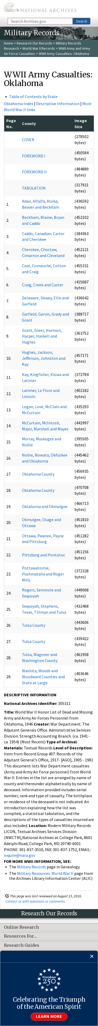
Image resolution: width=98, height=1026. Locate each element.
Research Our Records (34, 43)
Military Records (31, 866)
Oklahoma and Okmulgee (44, 506)
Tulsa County (33, 625)
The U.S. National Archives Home (40, 8)
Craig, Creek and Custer (42, 284)
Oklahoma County (38, 474)
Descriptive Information (57, 103)
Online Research (21, 927)
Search (81, 21)
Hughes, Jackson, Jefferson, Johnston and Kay (43, 358)
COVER (28, 139)
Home (8, 43)
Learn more (49, 1016)
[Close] (92, 956)
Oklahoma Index (18, 103)
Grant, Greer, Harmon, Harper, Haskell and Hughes (42, 336)
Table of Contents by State (33, 96)
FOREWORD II (34, 171)
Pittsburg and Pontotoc (43, 554)
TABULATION (34, 188)
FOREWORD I (33, 155)
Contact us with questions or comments (35, 901)
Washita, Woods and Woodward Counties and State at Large (43, 676)
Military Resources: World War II (45, 873)
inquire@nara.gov (19, 855)
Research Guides (21, 945)
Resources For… (20, 936)
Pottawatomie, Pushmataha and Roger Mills (43, 574)
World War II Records (38, 48)
